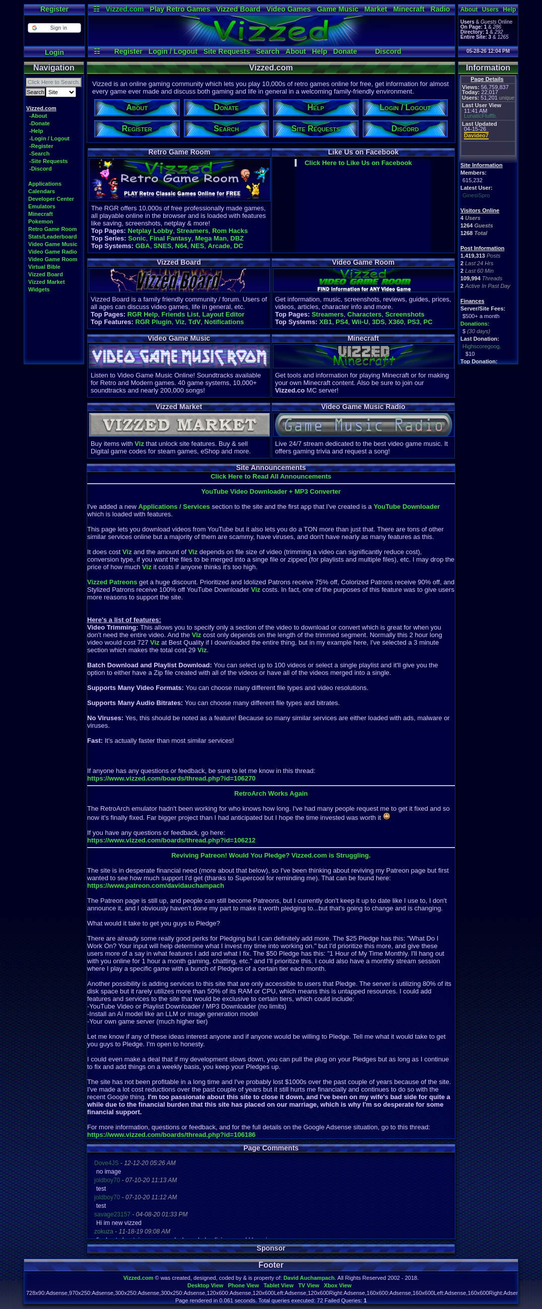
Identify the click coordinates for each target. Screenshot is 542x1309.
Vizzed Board (238, 9)
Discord (388, 51)
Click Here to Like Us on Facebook (358, 163)
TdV (194, 322)
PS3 (414, 322)
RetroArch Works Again (271, 793)
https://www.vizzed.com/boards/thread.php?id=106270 (171, 778)
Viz (180, 322)
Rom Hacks (230, 231)
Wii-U (360, 322)
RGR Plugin (154, 322)
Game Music (337, 9)
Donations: (474, 324)
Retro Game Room (52, 229)
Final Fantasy (170, 238)
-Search (39, 153)
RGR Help (142, 314)
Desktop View (205, 1285)
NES (198, 246)
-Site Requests (48, 161)
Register (54, 9)
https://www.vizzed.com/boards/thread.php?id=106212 (171, 840)
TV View (308, 1285)
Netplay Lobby (150, 231)
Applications (44, 184)
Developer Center (51, 199)
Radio (440, 9)
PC (427, 322)
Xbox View (338, 1285)
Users (490, 9)
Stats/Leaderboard (52, 237)
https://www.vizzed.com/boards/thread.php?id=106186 (171, 1134)
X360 (395, 322)
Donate (345, 51)
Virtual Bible (44, 267)
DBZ (237, 238)
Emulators (41, 206)
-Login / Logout (49, 138)
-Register (41, 146)
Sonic (137, 238)
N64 (181, 246)
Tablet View (278, 1285)
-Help (36, 131)
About (296, 51)
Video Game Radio (52, 252)
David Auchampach (309, 1278)
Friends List (180, 314)
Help (319, 51)
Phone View (243, 1285)
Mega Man (211, 238)
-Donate (39, 123)
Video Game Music (53, 244)
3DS (378, 322)
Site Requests (227, 51)
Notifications (224, 322)
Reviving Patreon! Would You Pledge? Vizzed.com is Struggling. (271, 855)
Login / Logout (173, 51)
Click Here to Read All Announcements (271, 476)
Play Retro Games (180, 9)
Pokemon (40, 221)
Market (375, 9)
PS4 (341, 322)
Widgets (39, 289)
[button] (54, 28)
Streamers (192, 231)
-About (38, 116)
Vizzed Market (46, 282)
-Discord (40, 169)
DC (238, 246)
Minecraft (408, 9)
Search (268, 51)
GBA (143, 246)
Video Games (288, 9)
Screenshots (405, 314)
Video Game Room (53, 259)
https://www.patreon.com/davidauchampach (155, 885)
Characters (365, 314)
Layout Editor (223, 314)
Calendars (41, 191)
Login (54, 52)
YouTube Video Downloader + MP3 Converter (271, 491)
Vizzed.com (124, 9)
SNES (162, 246)
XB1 (325, 322)
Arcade (219, 246)
